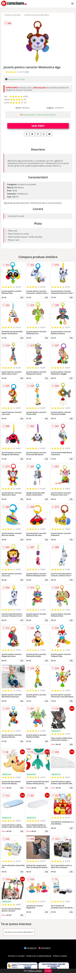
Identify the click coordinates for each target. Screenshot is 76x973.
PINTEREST (44, 948)
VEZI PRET (38, 126)
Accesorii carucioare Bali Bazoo (36, 15)
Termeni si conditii (16, 956)
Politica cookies (60, 956)
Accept (48, 970)
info (21, 297)
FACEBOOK (30, 948)
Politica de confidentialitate (38, 956)
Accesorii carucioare (13, 15)
